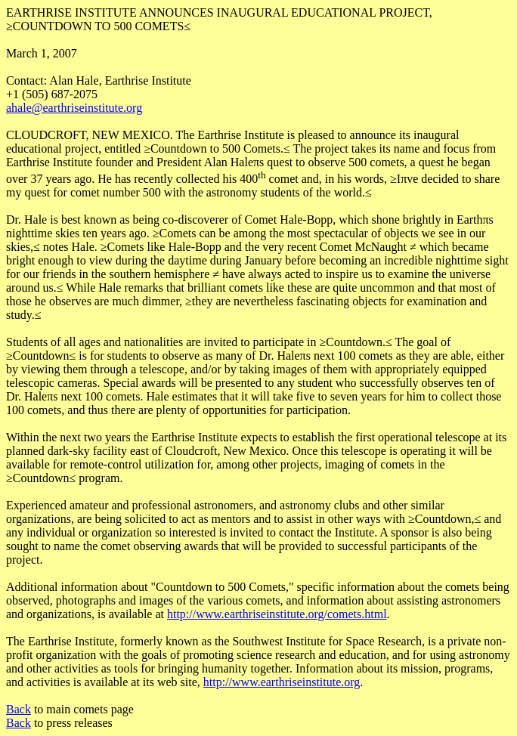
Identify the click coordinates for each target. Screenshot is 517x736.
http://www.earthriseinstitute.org (282, 682)
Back (18, 709)
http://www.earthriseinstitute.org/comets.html (277, 614)
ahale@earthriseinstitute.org (74, 107)
